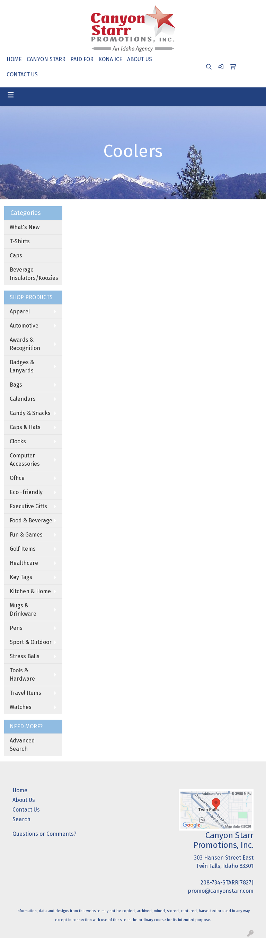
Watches (21, 707)
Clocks (18, 441)
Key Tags (21, 577)
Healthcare (24, 563)
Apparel (20, 311)
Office (17, 478)
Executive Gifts (28, 506)
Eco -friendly (26, 492)
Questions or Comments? (44, 834)
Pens (16, 628)
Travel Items (25, 693)
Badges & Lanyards (22, 366)
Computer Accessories (25, 459)
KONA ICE (110, 59)
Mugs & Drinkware (23, 609)
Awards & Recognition (25, 344)
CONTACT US (22, 74)
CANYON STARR (46, 59)
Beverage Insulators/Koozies (34, 273)
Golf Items (23, 549)
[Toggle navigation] (10, 95)
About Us (23, 800)
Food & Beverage (31, 520)
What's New (24, 227)
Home (19, 790)
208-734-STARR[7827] (227, 882)
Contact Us (26, 809)
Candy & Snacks (30, 413)
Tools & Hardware (22, 674)
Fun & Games (26, 534)
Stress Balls (24, 656)
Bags (16, 384)
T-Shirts (20, 241)
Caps (16, 255)
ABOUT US (139, 59)
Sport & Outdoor (31, 642)
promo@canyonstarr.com (221, 891)
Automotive (24, 325)
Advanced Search (22, 744)
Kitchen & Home (30, 591)
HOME (14, 59)
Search (21, 819)
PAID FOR (82, 59)
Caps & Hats (25, 427)
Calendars (23, 399)
